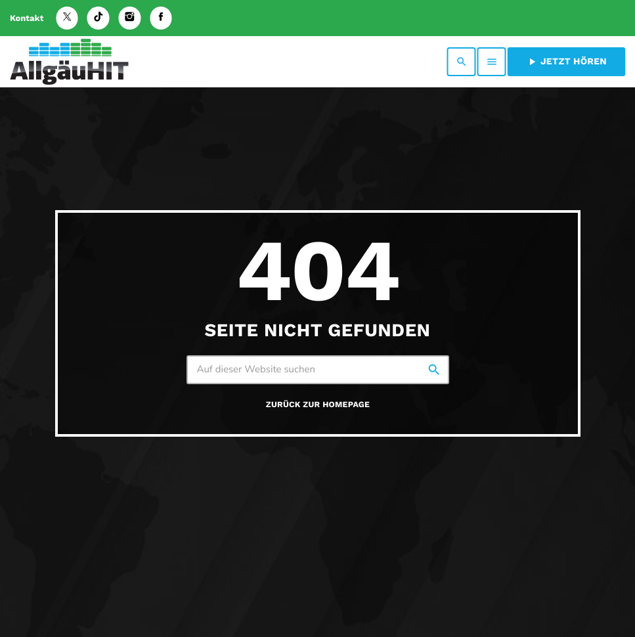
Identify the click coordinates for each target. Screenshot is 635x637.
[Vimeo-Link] (69, 62)
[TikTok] (98, 18)
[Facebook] (161, 18)
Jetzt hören (566, 62)
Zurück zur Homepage (318, 405)
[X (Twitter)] (67, 18)
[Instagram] (130, 18)
